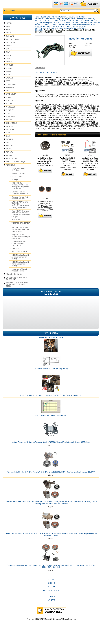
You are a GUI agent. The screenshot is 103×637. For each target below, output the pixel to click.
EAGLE (9, 55)
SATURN (9, 145)
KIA (7, 97)
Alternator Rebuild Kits (14, 280)
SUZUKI (9, 155)
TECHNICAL (10, 171)
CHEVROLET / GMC (13, 45)
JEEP (8, 87)
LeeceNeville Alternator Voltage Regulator (20, 276)
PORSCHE (10, 136)
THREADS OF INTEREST (21, 229)
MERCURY (10, 116)
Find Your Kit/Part (51, 597)
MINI (8, 120)
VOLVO (9, 162)
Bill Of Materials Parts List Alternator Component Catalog (21, 263)
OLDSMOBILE (11, 129)
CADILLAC (10, 42)
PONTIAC (9, 133)
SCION (8, 149)
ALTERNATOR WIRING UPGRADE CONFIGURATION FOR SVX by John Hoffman (20, 211)
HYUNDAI (9, 75)
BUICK (8, 39)
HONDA (9, 68)
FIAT (8, 58)
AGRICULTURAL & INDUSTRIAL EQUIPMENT (18, 284)
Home (37, 23)
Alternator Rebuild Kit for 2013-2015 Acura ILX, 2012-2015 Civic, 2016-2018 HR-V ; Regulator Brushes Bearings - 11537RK (51, 478)
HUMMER (9, 71)
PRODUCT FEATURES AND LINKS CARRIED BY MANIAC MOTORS (21, 236)
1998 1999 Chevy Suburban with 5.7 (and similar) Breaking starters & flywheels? (20, 192)
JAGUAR (9, 84)
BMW (8, 36)
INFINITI (9, 78)
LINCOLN (9, 107)
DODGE (9, 52)
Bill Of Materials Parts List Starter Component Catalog (21, 270)
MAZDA (9, 110)
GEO (8, 65)
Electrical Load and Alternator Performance (20, 199)
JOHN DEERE (11, 91)
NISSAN (9, 126)
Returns (51, 593)
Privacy (51, 603)
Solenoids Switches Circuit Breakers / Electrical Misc (18, 250)
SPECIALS (15, 255)
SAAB (8, 142)
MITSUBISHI (10, 123)
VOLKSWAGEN (12, 165)
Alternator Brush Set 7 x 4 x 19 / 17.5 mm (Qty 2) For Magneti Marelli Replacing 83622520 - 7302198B (66, 28)
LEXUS (8, 104)
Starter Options (17, 183)
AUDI (8, 33)
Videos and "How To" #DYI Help (19, 175)
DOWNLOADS (17, 226)
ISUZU (8, 81)
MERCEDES (10, 113)
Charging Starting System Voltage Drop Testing (21, 204)
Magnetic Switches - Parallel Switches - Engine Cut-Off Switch (21, 243)
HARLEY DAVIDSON (19, 258)
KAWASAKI (10, 94)
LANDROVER (11, 100)
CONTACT (51, 586)
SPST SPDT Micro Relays (15, 168)
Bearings (15, 186)
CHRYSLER (10, 49)
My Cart (51, 606)
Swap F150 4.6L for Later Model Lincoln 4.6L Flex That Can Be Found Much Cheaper (21, 220)
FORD (8, 62)
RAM (8, 139)
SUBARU (9, 152)
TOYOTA (9, 158)
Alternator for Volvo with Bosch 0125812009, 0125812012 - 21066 (17, 290)
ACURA (9, 29)
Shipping (51, 589)
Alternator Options (18, 180)
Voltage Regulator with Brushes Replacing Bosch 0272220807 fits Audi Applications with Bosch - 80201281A (50, 448)
